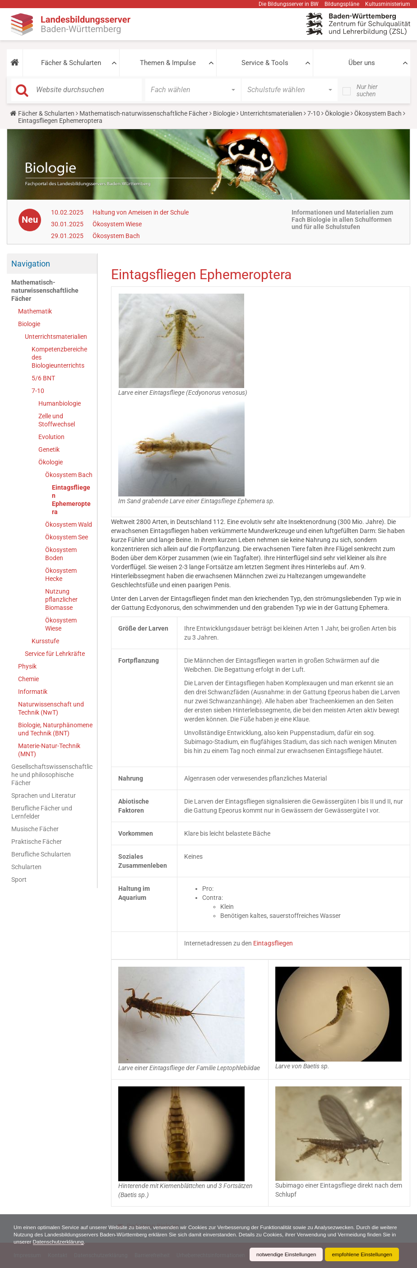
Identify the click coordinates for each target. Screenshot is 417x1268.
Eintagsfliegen (273, 943)
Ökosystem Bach (378, 113)
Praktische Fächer (36, 841)
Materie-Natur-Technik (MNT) (49, 750)
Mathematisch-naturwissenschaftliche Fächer (143, 113)
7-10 (313, 113)
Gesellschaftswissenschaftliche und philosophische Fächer (52, 774)
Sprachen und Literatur (43, 795)
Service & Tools (264, 63)
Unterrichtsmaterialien (271, 113)
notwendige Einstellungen (283, 1254)
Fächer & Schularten (71, 63)
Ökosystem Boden (61, 553)
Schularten (26, 866)
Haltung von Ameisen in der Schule (141, 212)
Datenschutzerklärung (91, 1242)
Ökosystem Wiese (117, 224)
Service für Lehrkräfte (55, 653)
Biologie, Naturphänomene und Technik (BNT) (55, 729)
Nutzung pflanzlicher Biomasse (61, 599)
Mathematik (35, 311)
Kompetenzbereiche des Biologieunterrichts (59, 357)
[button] (15, 63)
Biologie (224, 113)
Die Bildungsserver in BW (289, 4)
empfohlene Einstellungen (361, 1254)
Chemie (28, 679)
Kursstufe (45, 641)
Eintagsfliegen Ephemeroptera (71, 499)
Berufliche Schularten (41, 854)
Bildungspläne (341, 4)
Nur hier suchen (367, 90)
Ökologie (337, 113)
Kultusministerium (387, 4)
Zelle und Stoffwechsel (56, 420)
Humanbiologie (59, 403)
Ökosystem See (66, 537)
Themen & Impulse (168, 63)
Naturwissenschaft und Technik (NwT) (51, 708)
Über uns (361, 63)
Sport (19, 879)
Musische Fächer (35, 829)
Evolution (51, 436)
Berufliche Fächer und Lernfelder (41, 812)
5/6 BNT (43, 378)
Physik (27, 666)
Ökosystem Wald (68, 524)
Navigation (30, 263)
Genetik (49, 449)
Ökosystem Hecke (61, 574)
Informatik (32, 691)
